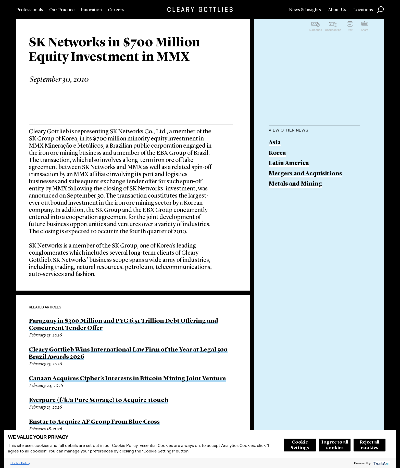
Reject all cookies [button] (369, 445)
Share (364, 30)
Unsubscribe (333, 30)
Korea (277, 153)
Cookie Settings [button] (300, 445)
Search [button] (380, 9)
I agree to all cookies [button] (334, 445)
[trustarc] (381, 463)
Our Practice (61, 10)
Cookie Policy (20, 463)
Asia (275, 143)
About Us (337, 10)
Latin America (289, 163)
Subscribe (315, 30)
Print (350, 30)
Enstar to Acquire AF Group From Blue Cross (94, 422)
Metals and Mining (295, 184)
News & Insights (305, 10)
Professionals (29, 10)
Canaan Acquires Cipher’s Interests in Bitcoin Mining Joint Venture (127, 379)
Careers (116, 10)
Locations (363, 10)
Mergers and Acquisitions (305, 174)
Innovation (91, 10)
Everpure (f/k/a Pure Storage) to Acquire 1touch (98, 400)
